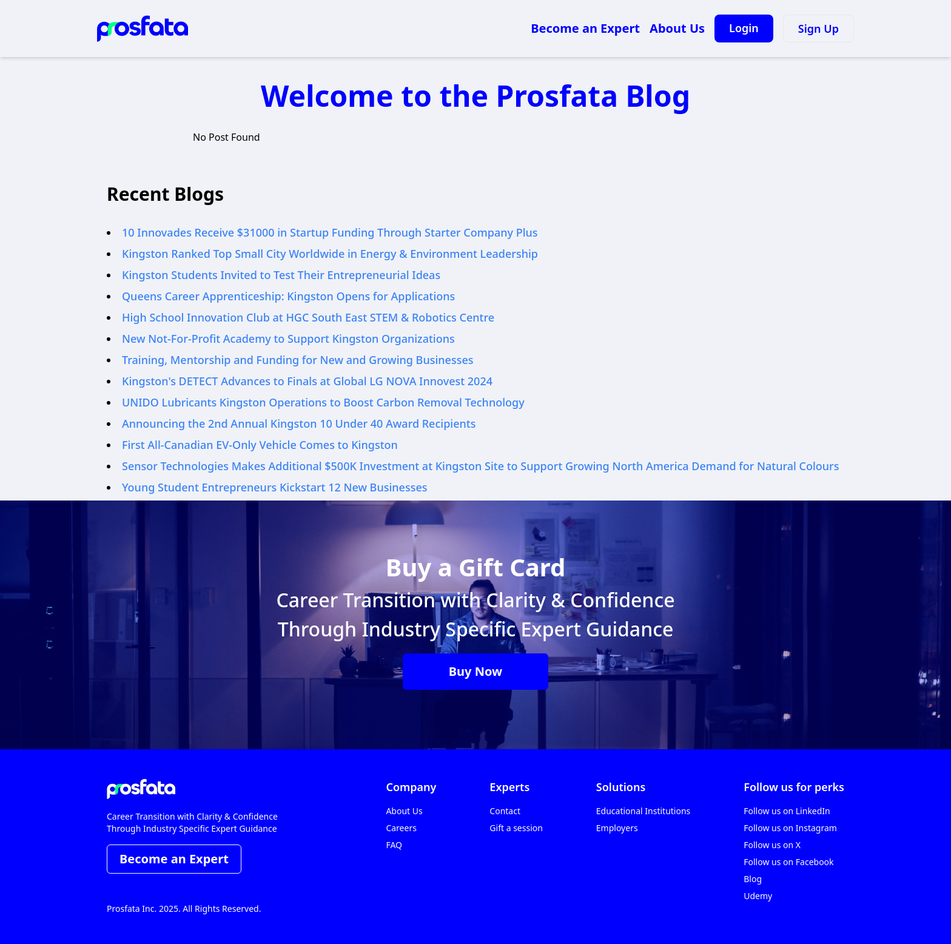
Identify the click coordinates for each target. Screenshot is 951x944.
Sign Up (818, 28)
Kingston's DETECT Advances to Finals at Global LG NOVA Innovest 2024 (307, 381)
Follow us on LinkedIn (787, 811)
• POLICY (280, 908)
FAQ (394, 845)
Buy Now (475, 671)
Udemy (758, 896)
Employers (617, 828)
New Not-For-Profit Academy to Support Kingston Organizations (288, 338)
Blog (753, 879)
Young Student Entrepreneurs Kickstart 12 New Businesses (274, 487)
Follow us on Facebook (788, 862)
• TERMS (316, 908)
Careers (401, 828)
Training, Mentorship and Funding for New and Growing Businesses (297, 359)
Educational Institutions (643, 811)
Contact (504, 811)
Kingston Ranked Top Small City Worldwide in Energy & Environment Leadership (330, 253)
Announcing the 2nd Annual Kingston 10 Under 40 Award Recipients (299, 423)
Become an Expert (585, 28)
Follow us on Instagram (790, 828)
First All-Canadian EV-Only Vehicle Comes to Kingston (260, 444)
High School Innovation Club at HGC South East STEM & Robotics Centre (308, 317)
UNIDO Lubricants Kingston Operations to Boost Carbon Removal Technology (323, 402)
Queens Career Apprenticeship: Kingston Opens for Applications (288, 296)
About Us (677, 28)
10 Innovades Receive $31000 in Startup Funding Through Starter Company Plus (330, 232)
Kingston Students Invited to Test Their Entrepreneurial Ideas (281, 275)
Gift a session (516, 828)
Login (744, 28)
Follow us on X (772, 845)
